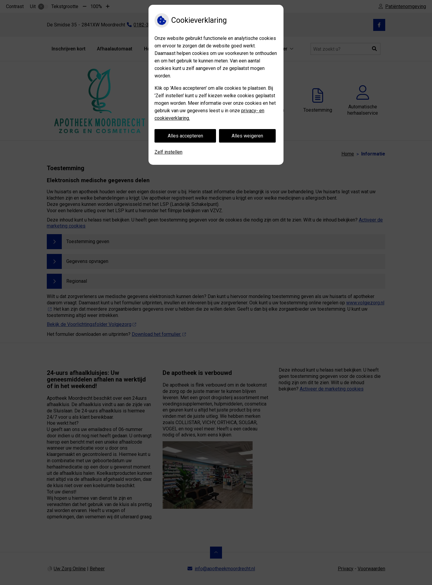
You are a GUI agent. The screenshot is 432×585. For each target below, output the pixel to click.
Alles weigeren (247, 136)
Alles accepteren (185, 136)
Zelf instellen (168, 152)
